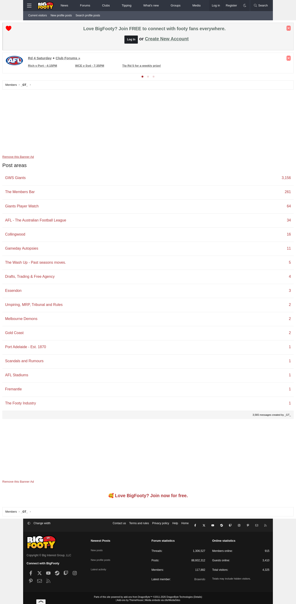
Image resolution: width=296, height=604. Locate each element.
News (64, 5)
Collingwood (39, 235)
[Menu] (29, 5)
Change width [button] (42, 525)
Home (185, 525)
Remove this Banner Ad (42, 158)
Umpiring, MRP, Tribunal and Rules (58, 306)
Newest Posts (101, 539)
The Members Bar (44, 193)
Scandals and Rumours (48, 362)
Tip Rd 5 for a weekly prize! (151, 67)
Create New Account (167, 39)
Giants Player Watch (46, 207)
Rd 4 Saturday (64, 59)
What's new (151, 5)
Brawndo (199, 578)
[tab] (142, 77)
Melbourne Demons (45, 320)
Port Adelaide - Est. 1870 (49, 348)
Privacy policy (160, 525)
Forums (85, 5)
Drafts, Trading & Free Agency (54, 278)
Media (196, 5)
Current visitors (37, 15)
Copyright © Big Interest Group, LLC (49, 554)
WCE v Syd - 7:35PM (106, 67)
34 (264, 221)
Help (175, 525)
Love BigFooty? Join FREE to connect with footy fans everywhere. (154, 29)
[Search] (261, 5)
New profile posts (61, 15)
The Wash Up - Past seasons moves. (59, 264)
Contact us (119, 525)
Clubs (106, 5)
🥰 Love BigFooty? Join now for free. (148, 496)
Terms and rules (139, 525)
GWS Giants (39, 179)
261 (263, 193)
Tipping (126, 5)
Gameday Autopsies (45, 249)
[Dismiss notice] (264, 29)
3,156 (262, 179)
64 (264, 207)
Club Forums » (92, 59)
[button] (72, 5)
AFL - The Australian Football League (59, 221)
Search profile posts (88, 15)
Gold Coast (38, 334)
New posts (97, 546)
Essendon (37, 292)
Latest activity (99, 563)
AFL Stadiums (40, 376)
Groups (176, 5)
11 (264, 249)
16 (264, 235)
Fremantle (37, 390)
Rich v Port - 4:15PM (66, 67)
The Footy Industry (44, 404)
